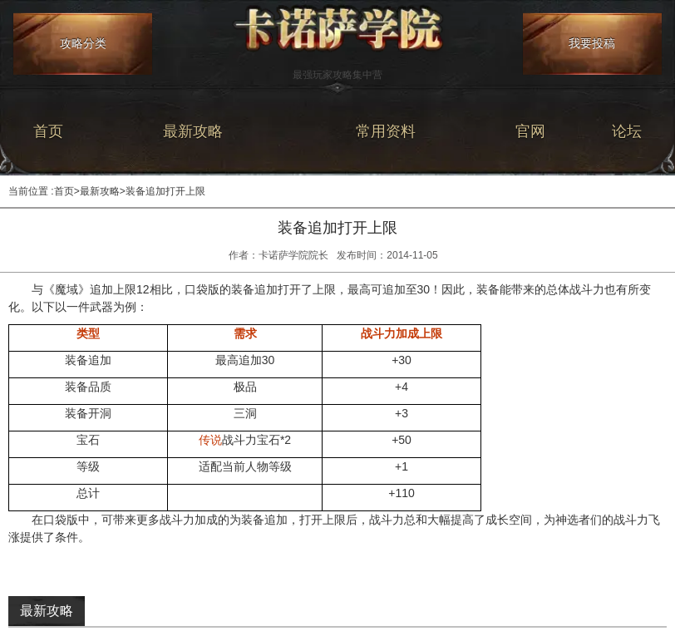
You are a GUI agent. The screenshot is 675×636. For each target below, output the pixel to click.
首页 (48, 131)
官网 (530, 131)
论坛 (627, 131)
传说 (210, 439)
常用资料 (386, 131)
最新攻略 (193, 131)
